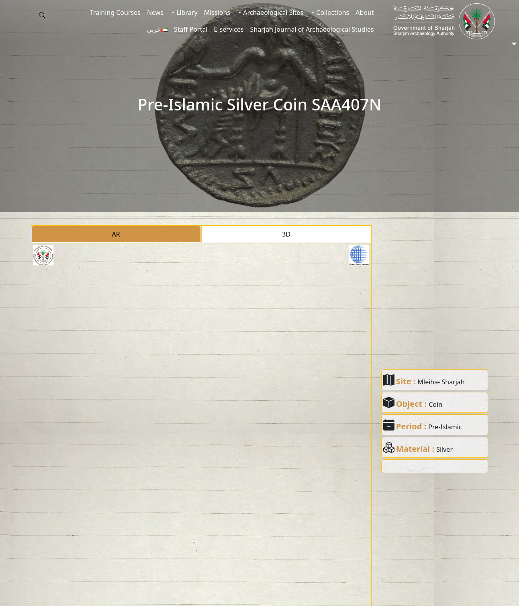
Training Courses (115, 12)
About (365, 12)
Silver (444, 449)
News (155, 12)
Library (186, 12)
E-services (229, 29)
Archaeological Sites (272, 12)
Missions (217, 12)
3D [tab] (286, 234)
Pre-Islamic (445, 426)
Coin (435, 404)
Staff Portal (191, 29)
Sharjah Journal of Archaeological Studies (312, 29)
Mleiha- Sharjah (441, 381)
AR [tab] (116, 234)
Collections (332, 12)
